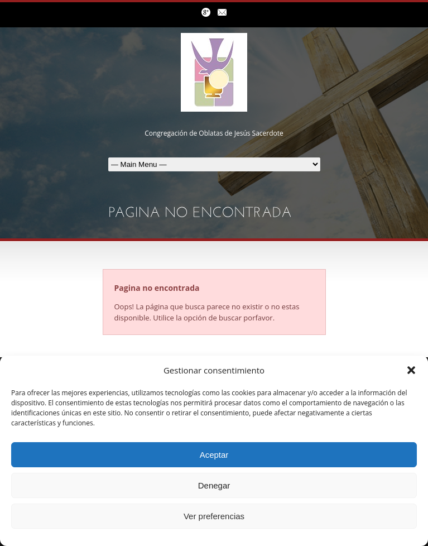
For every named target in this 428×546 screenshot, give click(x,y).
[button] (411, 370)
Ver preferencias (214, 516)
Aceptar (214, 454)
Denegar (214, 485)
